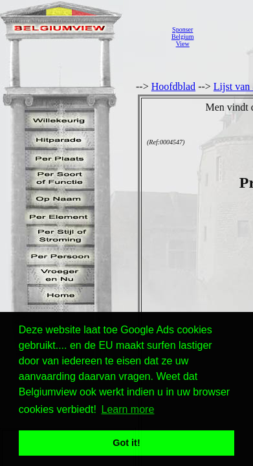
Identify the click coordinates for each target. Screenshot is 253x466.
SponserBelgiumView (182, 36)
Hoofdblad (173, 86)
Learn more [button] (128, 409)
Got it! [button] (126, 443)
